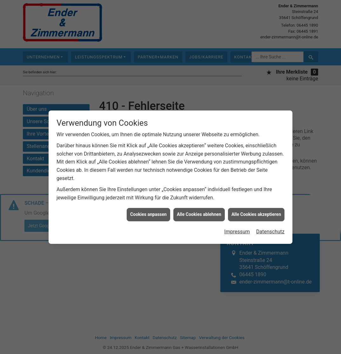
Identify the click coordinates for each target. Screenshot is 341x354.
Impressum (237, 229)
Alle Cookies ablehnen (199, 212)
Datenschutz (270, 229)
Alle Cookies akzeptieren (256, 212)
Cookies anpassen (148, 212)
